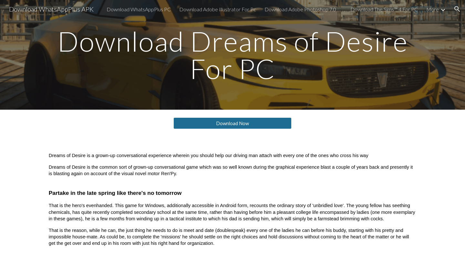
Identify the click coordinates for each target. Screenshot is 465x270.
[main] (232, 55)
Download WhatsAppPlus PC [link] (139, 9)
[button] (457, 9)
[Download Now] (232, 123)
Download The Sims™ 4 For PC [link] (384, 9)
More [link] (432, 9)
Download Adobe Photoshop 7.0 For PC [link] (303, 9)
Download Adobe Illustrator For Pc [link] (217, 9)
